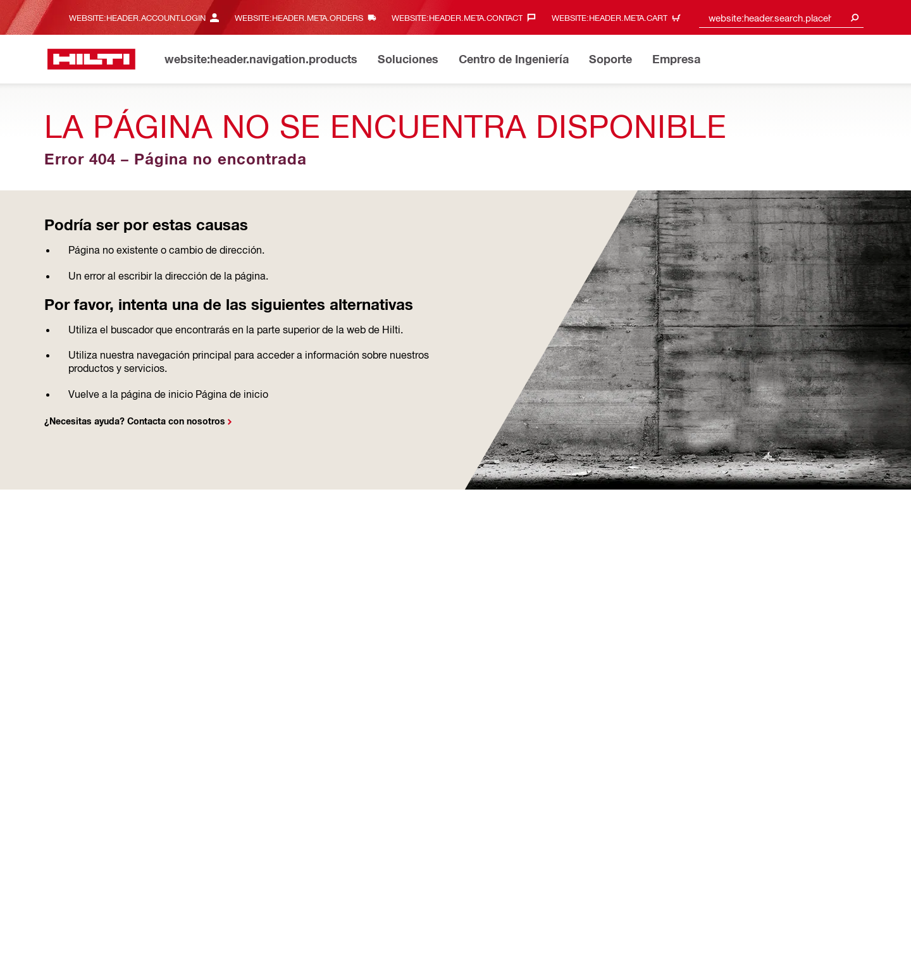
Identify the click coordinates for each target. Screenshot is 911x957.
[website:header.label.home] (91, 59)
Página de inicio (231, 394)
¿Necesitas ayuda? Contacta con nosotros (134, 421)
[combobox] (781, 17)
